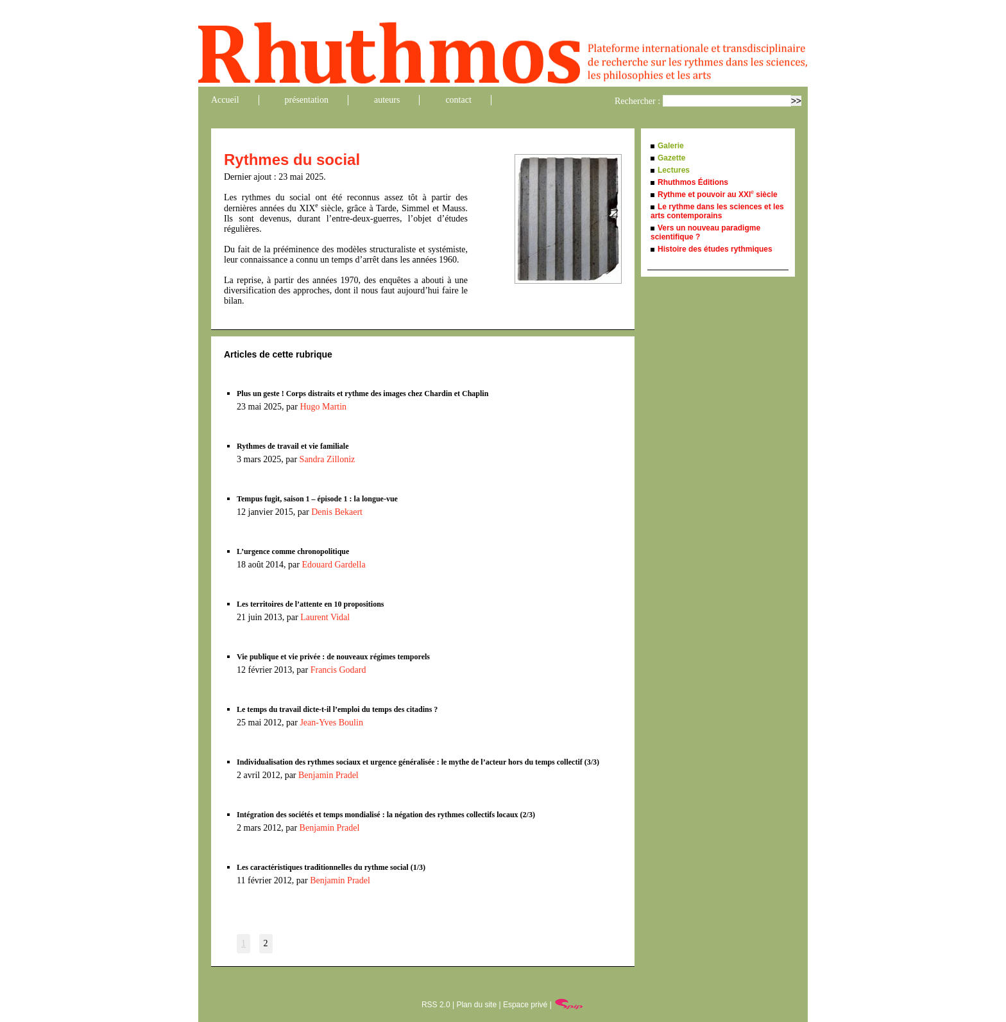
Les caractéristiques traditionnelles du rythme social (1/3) (331, 867)
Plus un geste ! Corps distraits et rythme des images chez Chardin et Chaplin (362, 393)
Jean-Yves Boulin (331, 722)
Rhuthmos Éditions (693, 182)
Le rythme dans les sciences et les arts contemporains (717, 211)
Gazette (671, 157)
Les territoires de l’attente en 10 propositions (310, 604)
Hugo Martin (323, 406)
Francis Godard (338, 670)
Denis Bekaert (336, 512)
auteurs (387, 100)
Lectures (674, 170)
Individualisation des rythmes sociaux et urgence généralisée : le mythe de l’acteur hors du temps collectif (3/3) (418, 762)
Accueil (225, 100)
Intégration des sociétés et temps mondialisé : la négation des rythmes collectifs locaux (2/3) (386, 814)
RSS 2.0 (436, 1004)
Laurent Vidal (325, 617)
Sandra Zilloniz (327, 459)
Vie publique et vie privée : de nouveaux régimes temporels (333, 656)
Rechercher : (637, 101)
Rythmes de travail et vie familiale (293, 446)
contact (458, 100)
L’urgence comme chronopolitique (293, 551)
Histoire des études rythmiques (715, 249)
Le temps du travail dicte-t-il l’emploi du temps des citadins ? (337, 709)
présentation (306, 100)
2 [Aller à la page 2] (266, 943)
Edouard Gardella (333, 564)
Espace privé (525, 1004)
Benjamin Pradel (328, 775)
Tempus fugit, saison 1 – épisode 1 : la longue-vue (317, 498)
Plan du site (476, 1004)
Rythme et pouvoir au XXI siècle (718, 194)
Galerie (671, 145)
